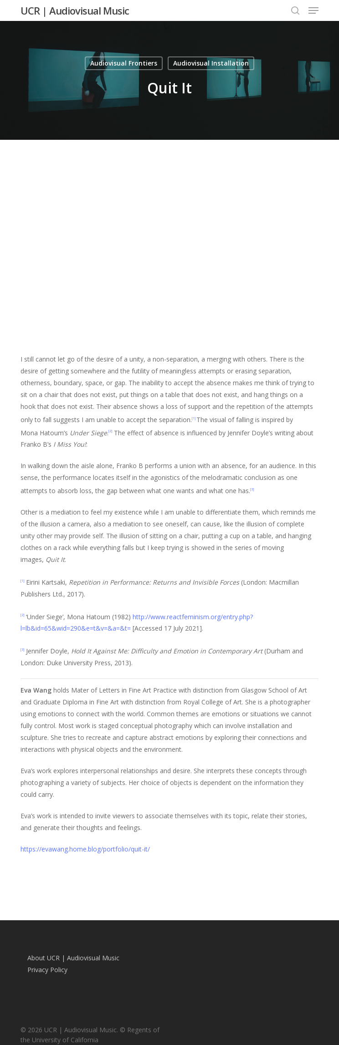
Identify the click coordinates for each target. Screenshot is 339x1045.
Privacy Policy (47, 969)
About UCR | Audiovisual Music (73, 957)
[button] (313, 10)
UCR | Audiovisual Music (75, 10)
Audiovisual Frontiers (123, 63)
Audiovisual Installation (211, 63)
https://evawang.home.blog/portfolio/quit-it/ (85, 849)
